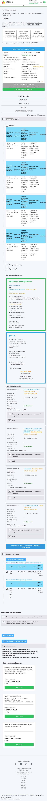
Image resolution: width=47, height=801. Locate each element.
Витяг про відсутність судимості (23, 84)
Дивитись (19, 688)
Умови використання (6, 797)
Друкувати (8, 635)
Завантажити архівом (16, 560)
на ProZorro (30, 23)
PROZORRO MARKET (23, 770)
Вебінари (23, 787)
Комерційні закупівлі (23, 774)
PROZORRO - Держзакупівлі (23, 768)
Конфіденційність (39, 795)
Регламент (23, 785)
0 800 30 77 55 (32, 0)
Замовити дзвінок (33, 3)
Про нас (23, 782)
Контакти (23, 780)
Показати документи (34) (16, 410)
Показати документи (16, 312)
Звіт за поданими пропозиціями (14, 641)
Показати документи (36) (16, 526)
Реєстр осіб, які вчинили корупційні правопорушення (23, 87)
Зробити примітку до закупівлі (23, 89)
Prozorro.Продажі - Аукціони (23, 772)
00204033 (25, 66)
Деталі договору (15, 368)
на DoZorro (38, 23)
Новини (24, 778)
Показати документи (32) (16, 450)
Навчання (23, 776)
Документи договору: (16, 362)
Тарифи (24, 789)
